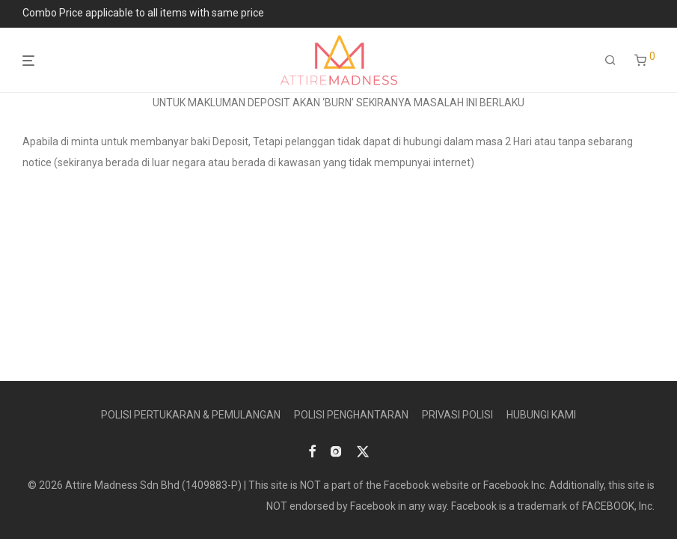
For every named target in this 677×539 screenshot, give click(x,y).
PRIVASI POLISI (457, 415)
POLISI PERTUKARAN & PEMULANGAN (191, 415)
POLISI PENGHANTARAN (351, 415)
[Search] (610, 60)
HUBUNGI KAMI (541, 415)
